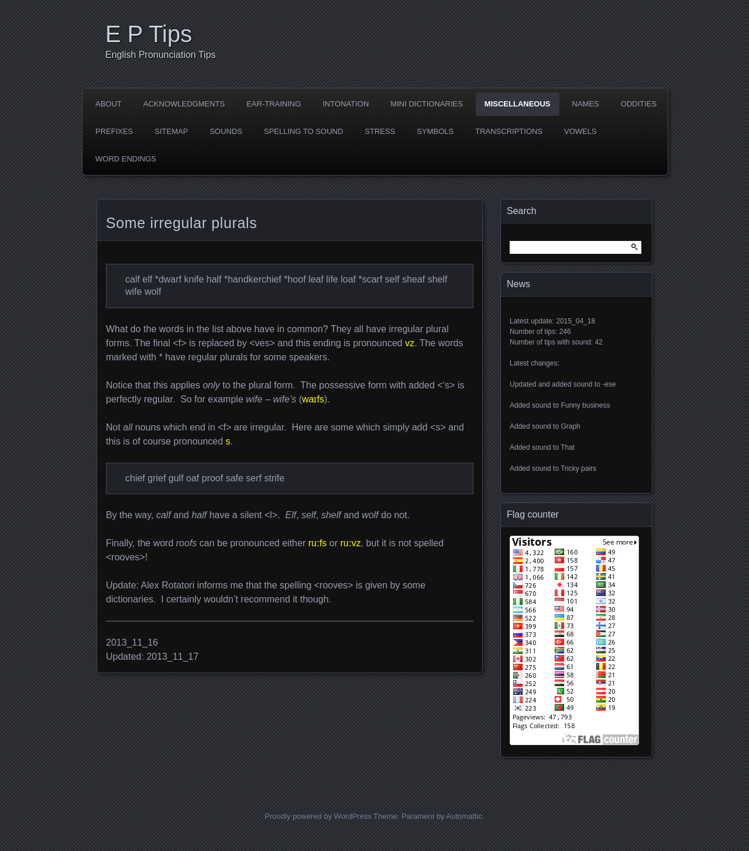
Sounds (225, 131)
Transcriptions (508, 131)
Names (585, 103)
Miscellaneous (518, 103)
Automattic (464, 816)
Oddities (639, 103)
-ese (609, 384)
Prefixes (114, 131)
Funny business (585, 405)
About (108, 103)
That (568, 447)
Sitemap (171, 131)
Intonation (345, 103)
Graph (570, 426)
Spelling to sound (303, 131)
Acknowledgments (184, 103)
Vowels (580, 131)
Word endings (125, 158)
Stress (380, 131)
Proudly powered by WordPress (318, 816)
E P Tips (148, 34)
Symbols (435, 131)
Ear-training (273, 103)
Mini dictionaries (426, 103)
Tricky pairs (578, 468)
